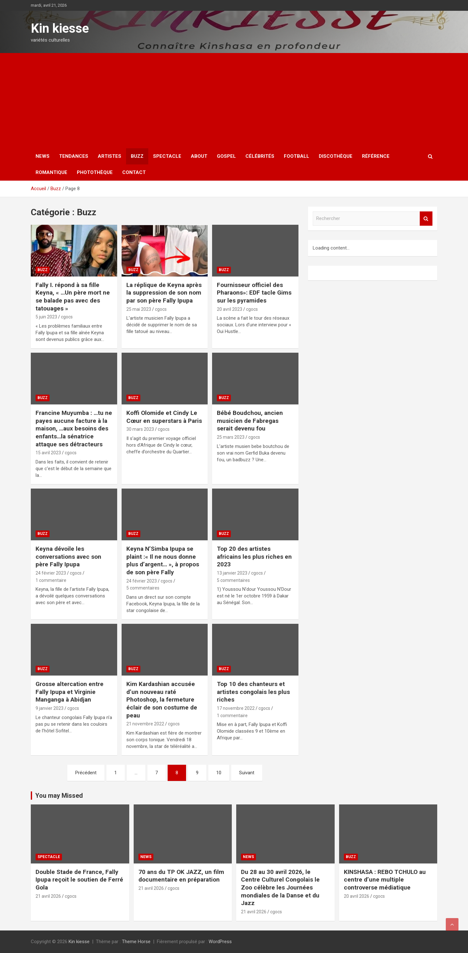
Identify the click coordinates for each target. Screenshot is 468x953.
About (199, 156)
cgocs (67, 316)
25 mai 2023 (138, 309)
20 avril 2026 (356, 896)
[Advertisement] (234, 100)
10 (218, 773)
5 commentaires (142, 587)
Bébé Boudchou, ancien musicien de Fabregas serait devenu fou (250, 420)
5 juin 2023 (46, 316)
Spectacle (167, 156)
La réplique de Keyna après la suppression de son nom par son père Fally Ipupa (164, 292)
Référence (376, 156)
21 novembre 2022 (145, 723)
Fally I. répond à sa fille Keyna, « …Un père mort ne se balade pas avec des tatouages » (73, 296)
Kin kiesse (60, 28)
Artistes (109, 156)
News (43, 156)
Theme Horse (136, 941)
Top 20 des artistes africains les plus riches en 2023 (254, 556)
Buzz (137, 156)
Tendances (73, 156)
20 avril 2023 (229, 309)
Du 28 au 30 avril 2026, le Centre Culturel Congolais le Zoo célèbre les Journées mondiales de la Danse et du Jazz (280, 887)
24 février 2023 (51, 573)
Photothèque (95, 172)
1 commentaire (51, 580)
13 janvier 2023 (232, 573)
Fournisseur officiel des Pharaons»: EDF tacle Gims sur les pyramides (254, 292)
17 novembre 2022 (236, 708)
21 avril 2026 (48, 896)
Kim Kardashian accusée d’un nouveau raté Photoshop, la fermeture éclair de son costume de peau (161, 699)
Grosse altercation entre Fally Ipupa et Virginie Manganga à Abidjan (70, 691)
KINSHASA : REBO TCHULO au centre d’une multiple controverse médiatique (385, 879)
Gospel (226, 156)
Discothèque (335, 156)
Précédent (86, 773)
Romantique (51, 172)
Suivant (246, 773)
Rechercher (426, 218)
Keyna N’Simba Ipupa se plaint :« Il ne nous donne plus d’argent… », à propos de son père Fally (162, 560)
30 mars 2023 (140, 429)
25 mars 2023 (230, 437)
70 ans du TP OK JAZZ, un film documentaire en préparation (181, 875)
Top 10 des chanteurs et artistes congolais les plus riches (253, 691)
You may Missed (59, 795)
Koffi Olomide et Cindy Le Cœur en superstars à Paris (164, 416)
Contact (134, 172)
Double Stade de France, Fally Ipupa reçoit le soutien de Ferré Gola (79, 879)
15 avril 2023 (48, 452)
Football (296, 156)
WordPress (220, 941)
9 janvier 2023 (50, 708)
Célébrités (259, 156)
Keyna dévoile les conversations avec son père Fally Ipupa (68, 556)
